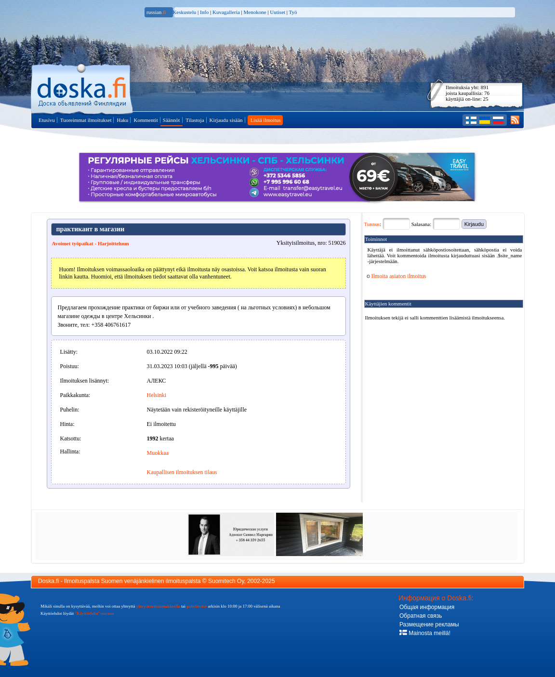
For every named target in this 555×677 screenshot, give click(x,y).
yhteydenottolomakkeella (158, 606)
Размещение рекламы (429, 624)
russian (156, 12)
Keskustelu (184, 12)
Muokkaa (158, 453)
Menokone (255, 12)
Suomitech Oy (226, 581)
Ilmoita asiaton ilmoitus (396, 276)
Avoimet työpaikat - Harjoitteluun (90, 243)
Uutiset (277, 12)
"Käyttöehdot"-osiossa (94, 613)
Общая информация (426, 607)
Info (204, 12)
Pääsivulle (82, 87)
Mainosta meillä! (424, 633)
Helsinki (157, 395)
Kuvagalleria (226, 12)
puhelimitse (196, 606)
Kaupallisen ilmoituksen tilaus (182, 472)
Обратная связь (420, 615)
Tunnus (372, 224)
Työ (293, 12)
